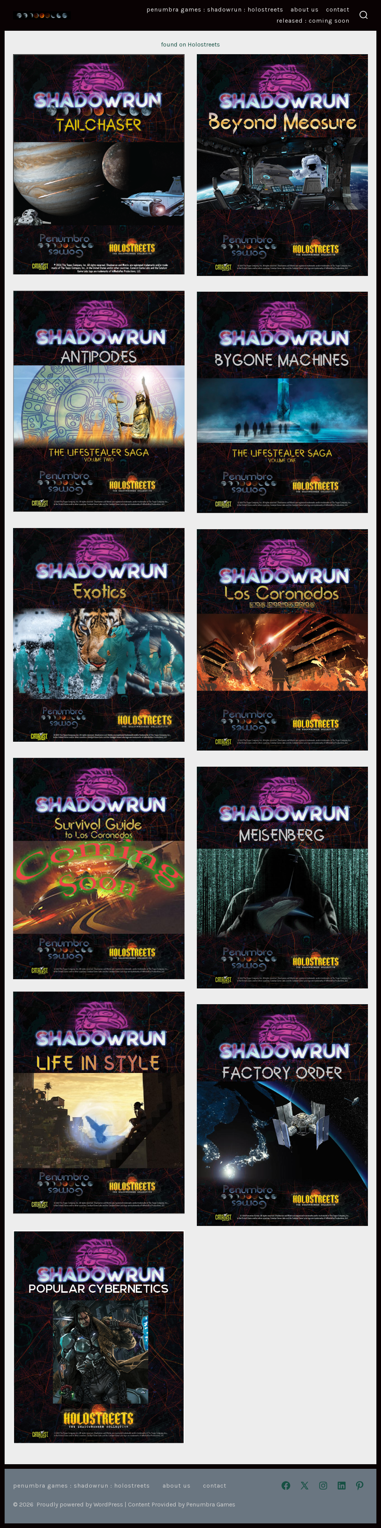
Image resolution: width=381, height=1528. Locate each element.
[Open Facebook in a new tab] (286, 1485)
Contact (337, 9)
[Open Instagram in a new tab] (323, 1485)
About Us (305, 9)
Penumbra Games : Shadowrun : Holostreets (214, 9)
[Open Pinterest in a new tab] (359, 1485)
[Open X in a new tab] (304, 1485)
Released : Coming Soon (312, 20)
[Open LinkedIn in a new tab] (341, 1485)
